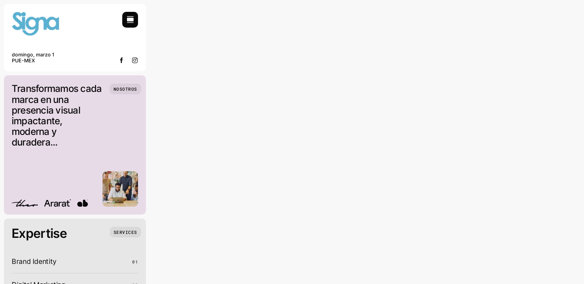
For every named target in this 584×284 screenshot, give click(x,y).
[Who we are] (125, 89)
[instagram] (135, 60)
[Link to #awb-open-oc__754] (130, 20)
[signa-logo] (35, 15)
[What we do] (125, 232)
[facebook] (122, 60)
